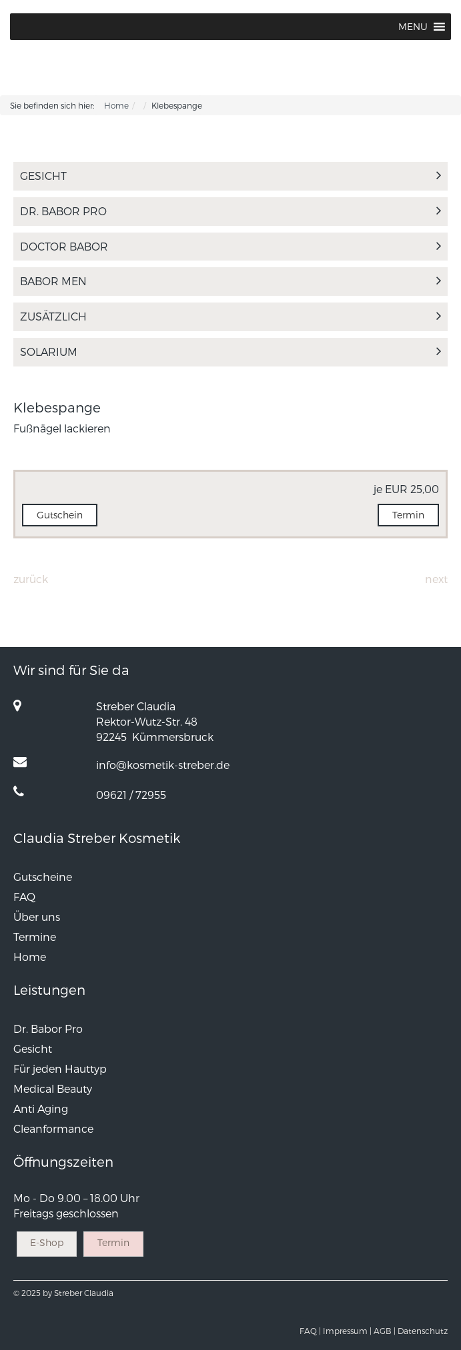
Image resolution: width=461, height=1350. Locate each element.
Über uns (36, 916)
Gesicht (230, 176)
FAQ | (310, 1330)
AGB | (385, 1330)
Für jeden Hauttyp (60, 1068)
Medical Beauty (52, 1088)
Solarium (230, 351)
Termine (34, 936)
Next (436, 578)
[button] (413, 26)
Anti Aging (40, 1108)
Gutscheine (42, 876)
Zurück (30, 578)
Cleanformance (53, 1128)
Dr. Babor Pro (230, 211)
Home (116, 105)
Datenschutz (423, 1330)
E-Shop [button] (46, 1242)
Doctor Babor (230, 246)
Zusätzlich (230, 316)
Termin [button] (408, 514)
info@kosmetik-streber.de (162, 764)
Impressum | (347, 1330)
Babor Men (230, 281)
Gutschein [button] (60, 514)
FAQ (24, 896)
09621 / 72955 (131, 794)
